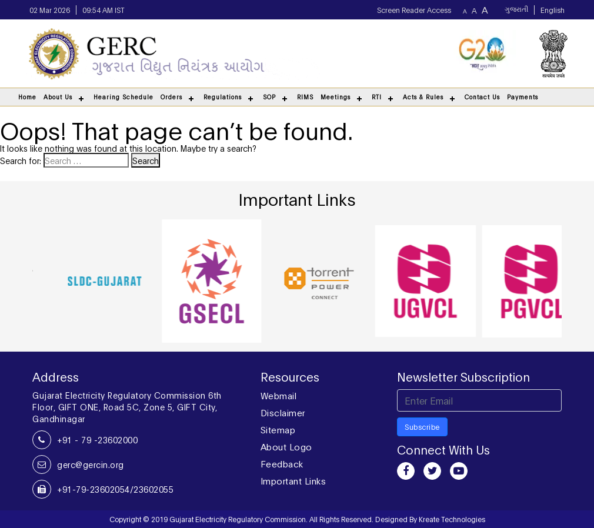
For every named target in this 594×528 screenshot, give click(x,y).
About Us (58, 97)
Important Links (293, 480)
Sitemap (278, 429)
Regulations (222, 97)
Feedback (282, 463)
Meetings (336, 97)
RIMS (305, 97)
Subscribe (422, 426)
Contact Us (482, 97)
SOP (269, 97)
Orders (171, 97)
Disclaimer (283, 412)
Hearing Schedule (123, 97)
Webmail (279, 395)
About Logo (286, 446)
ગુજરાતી (516, 10)
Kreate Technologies (452, 518)
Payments (522, 97)
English (552, 9)
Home (27, 97)
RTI (377, 97)
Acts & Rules (423, 97)
